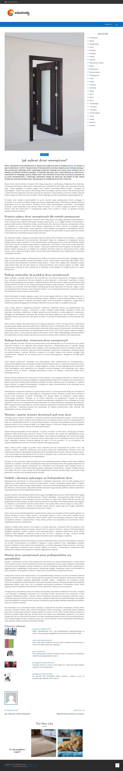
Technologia (94, 104)
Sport (91, 94)
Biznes (92, 41)
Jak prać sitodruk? (38, 651)
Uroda (92, 116)
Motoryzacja (94, 69)
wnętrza (70, 166)
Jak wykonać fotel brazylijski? (42, 674)
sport (91, 100)
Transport (93, 107)
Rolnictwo (93, 88)
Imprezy (92, 60)
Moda (91, 66)
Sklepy (92, 91)
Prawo (92, 82)
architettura (94, 38)
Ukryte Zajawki (95, 113)
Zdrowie (92, 125)
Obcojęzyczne (94, 75)
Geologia (93, 53)
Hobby (92, 57)
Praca (91, 78)
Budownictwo (94, 44)
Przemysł (93, 85)
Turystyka (93, 110)
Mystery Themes (33, 766)
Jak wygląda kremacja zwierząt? (43, 663)
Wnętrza (44, 154)
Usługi (92, 119)
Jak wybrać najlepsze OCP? (41, 629)
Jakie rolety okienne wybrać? (42, 640)
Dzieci (92, 47)
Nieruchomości (95, 72)
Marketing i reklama (97, 63)
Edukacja (93, 50)
